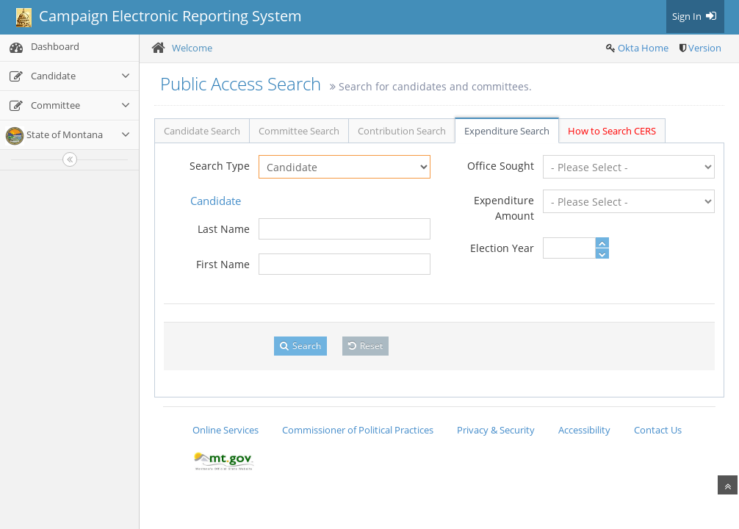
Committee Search (299, 130)
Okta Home (643, 47)
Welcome (192, 47)
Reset (365, 345)
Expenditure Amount (504, 208)
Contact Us (658, 429)
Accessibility (584, 429)
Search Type (220, 166)
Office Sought (500, 166)
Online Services (225, 429)
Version (704, 47)
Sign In (695, 16)
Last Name (224, 229)
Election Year (502, 248)
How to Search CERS (612, 130)
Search (300, 345)
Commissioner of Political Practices (357, 429)
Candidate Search (202, 130)
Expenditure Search (506, 130)
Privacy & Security (496, 429)
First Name (223, 264)
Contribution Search (402, 130)
